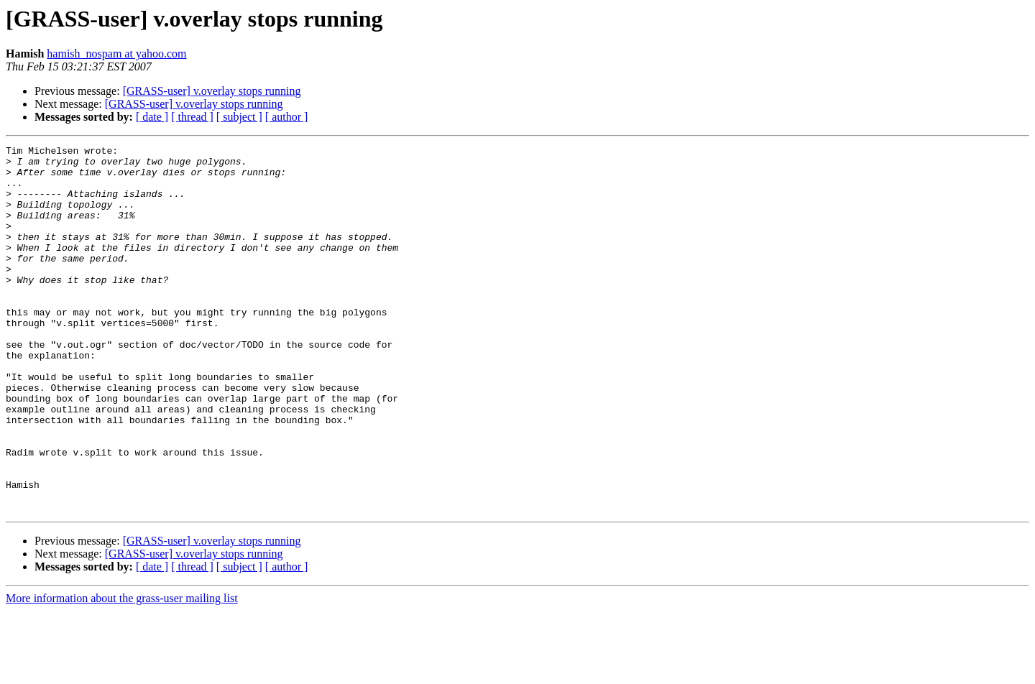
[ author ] (286, 117)
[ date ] (152, 117)
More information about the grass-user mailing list (122, 671)
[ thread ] (192, 117)
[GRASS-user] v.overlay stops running (212, 91)
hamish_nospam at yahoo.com (116, 53)
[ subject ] (239, 117)
